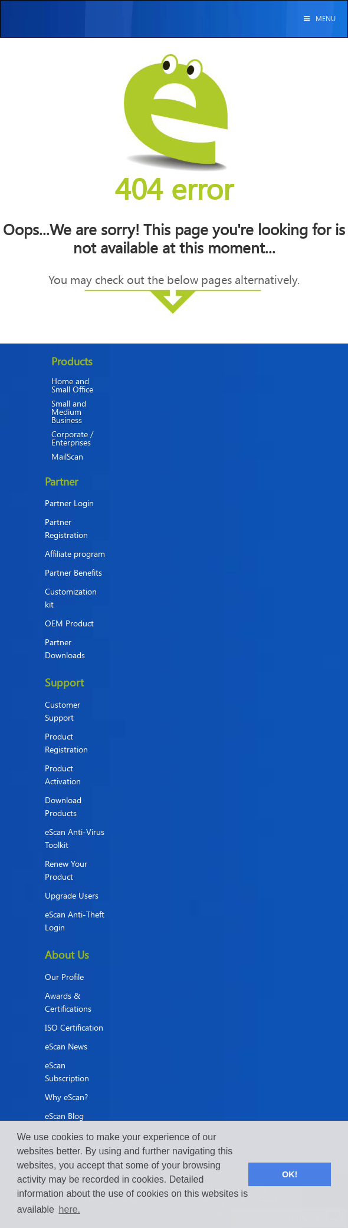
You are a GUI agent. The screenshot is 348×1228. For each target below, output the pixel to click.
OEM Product (69, 623)
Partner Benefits (73, 572)
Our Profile (64, 976)
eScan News (66, 1046)
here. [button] (69, 1209)
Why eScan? (66, 1096)
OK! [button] (289, 1174)
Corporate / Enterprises (72, 438)
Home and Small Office (72, 385)
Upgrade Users (72, 895)
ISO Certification (74, 1027)
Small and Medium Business (68, 412)
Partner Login (69, 503)
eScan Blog (64, 1115)
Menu (319, 18)
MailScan (67, 457)
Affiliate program (75, 553)
